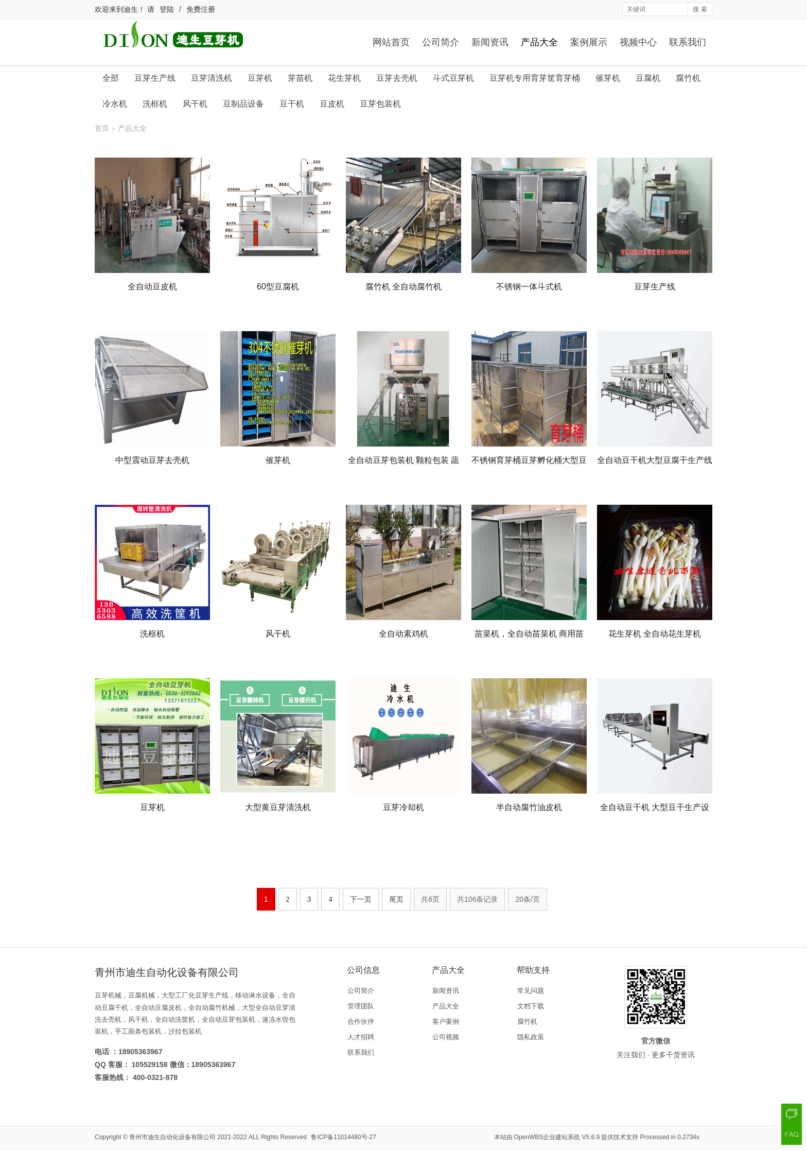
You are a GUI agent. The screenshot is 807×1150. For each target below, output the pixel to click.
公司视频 (445, 1037)
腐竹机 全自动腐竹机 (403, 286)
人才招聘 (360, 1037)
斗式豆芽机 (453, 78)
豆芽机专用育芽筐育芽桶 (534, 78)
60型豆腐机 (278, 286)
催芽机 (607, 78)
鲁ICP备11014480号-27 (343, 1137)
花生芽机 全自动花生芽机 (654, 633)
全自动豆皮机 (152, 286)
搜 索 (700, 9)
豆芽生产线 (155, 78)
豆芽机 (260, 78)
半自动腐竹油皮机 (529, 807)
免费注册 (200, 9)
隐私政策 (530, 1037)
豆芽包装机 (380, 103)
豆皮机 (332, 103)
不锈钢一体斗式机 (529, 286)
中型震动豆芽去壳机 (152, 460)
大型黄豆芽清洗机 (278, 807)
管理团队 (360, 1006)
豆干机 (291, 103)
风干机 (195, 103)
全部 (110, 78)
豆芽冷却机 (403, 807)
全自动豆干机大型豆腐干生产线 (654, 460)
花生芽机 (344, 78)
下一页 (361, 899)
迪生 (131, 9)
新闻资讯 (489, 42)
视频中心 (638, 42)
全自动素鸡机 (403, 633)
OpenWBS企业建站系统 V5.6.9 (557, 1137)
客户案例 (445, 1021)
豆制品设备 (243, 103)
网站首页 (391, 42)
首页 (102, 128)
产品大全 (539, 42)
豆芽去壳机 (396, 78)
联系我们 (687, 42)
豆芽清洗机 (211, 78)
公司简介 (440, 42)
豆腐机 (648, 78)
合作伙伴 (360, 1021)
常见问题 (530, 990)
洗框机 (155, 103)
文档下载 (530, 1006)
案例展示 (588, 42)
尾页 (396, 899)
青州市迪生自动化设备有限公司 (172, 1137)
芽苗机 (300, 78)
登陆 (167, 9)
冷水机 (114, 103)
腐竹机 (688, 78)
